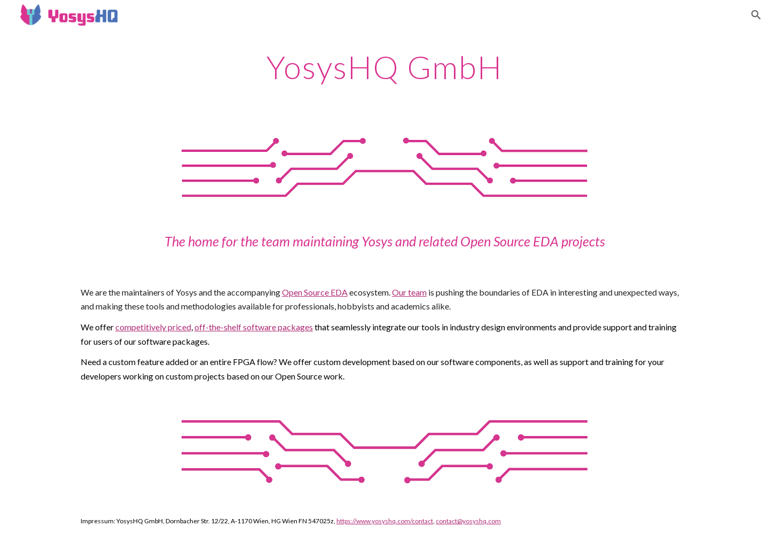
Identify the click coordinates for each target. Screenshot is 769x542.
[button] (756, 15)
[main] (384, 67)
